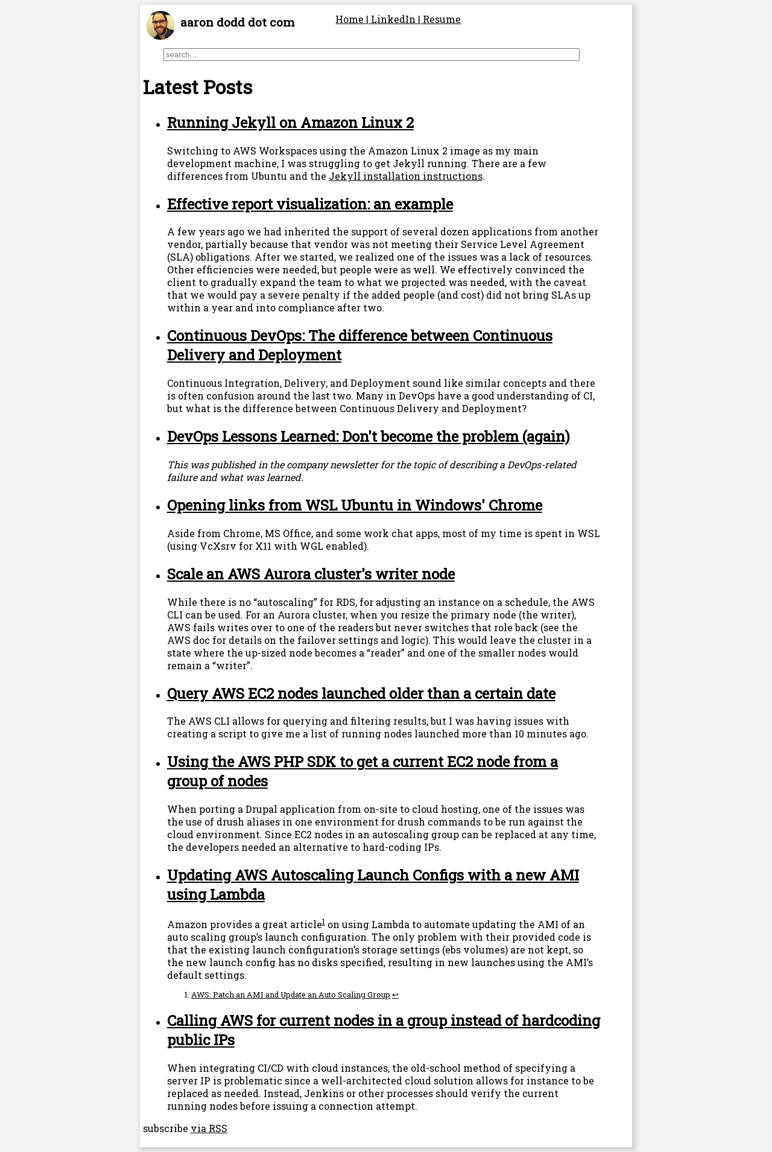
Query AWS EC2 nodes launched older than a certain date (361, 693)
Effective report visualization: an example (310, 204)
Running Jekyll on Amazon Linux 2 (290, 122)
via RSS (209, 1128)
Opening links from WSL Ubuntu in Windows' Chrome (354, 505)
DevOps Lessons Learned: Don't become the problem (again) (368, 436)
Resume (442, 19)
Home (350, 19)
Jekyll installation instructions (405, 176)
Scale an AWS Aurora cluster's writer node (311, 574)
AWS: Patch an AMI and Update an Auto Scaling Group (290, 994)
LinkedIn (394, 19)
